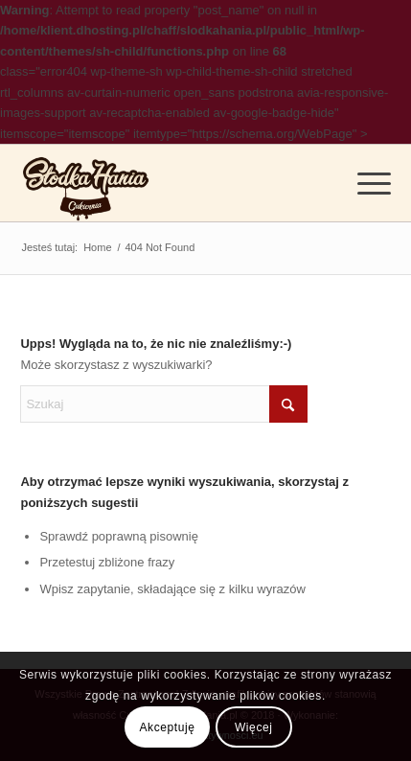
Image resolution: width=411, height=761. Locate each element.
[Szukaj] (164, 404)
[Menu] (364, 183)
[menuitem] (364, 183)
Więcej (254, 727)
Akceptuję (166, 727)
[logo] (85, 183)
